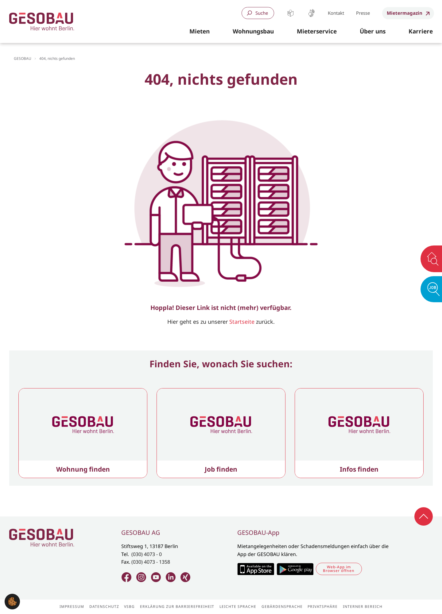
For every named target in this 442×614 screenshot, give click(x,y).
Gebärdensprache (311, 13)
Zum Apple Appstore (255, 569)
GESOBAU (22, 58)
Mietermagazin (404, 13)
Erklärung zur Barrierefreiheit (177, 606)
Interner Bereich (362, 606)
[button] (199, 31)
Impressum (72, 606)
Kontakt (336, 13)
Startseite (241, 321)
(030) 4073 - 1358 (150, 561)
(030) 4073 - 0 (146, 554)
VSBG (129, 606)
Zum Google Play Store (295, 569)
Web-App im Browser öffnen (339, 568)
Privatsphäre (323, 606)
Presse (363, 13)
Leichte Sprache (290, 13)
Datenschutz (104, 606)
